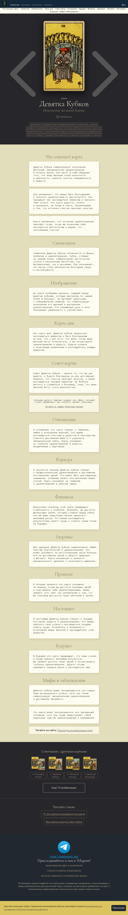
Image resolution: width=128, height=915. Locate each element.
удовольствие (50, 124)
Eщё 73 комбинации (64, 787)
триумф (48, 135)
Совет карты (60, 9)
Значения (14, 5)
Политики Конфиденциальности (32, 909)
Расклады (25, 5)
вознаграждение (79, 131)
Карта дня (49, 9)
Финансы (91, 9)
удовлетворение (66, 124)
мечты (30, 135)
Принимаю (118, 908)
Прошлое (111, 9)
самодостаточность (35, 131)
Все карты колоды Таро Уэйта (64, 821)
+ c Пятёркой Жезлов (73, 775)
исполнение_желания (87, 124)
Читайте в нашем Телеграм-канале (64, 406)
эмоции (97, 135)
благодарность (61, 135)
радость (64, 131)
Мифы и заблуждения (69, 11)
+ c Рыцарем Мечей (38, 775)
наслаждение (55, 128)
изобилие (77, 128)
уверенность (95, 131)
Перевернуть (64, 116)
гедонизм (96, 128)
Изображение (37, 9)
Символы (48, 5)
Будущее (54, 11)
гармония (75, 135)
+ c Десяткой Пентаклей (90, 775)
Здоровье (101, 9)
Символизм (25, 9)
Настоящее (121, 9)
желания (42, 128)
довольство (36, 124)
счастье (67, 128)
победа (39, 135)
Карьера (82, 9)
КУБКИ (64, 99)
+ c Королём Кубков (55, 775)
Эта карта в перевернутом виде (64, 814)
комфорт (31, 128)
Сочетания (37, 5)
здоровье (86, 135)
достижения (52, 131)
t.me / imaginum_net (64, 856)
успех (86, 128)
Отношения (72, 9)
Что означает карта (10, 9)
